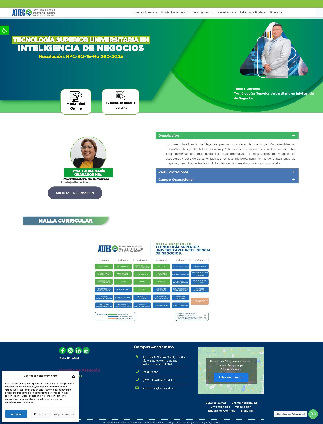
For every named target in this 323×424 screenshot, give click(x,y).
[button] (73, 376)
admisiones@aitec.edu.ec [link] (30, 3)
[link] (4, 30)
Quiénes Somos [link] (215, 403)
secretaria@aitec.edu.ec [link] (158, 388)
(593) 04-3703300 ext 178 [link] (158, 380)
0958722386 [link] (59, 3)
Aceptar (16, 414)
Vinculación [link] (243, 406)
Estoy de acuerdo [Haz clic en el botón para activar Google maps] (231, 377)
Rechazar (40, 414)
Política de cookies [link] (231, 369)
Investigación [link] (220, 406)
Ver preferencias (64, 414)
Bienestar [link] (247, 410)
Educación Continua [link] (222, 410)
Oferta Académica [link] (244, 403)
